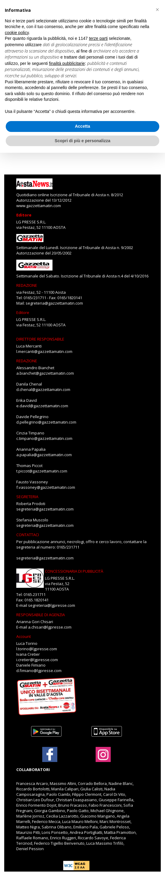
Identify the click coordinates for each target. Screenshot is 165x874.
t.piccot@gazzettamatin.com (41, 471)
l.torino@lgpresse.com (36, 648)
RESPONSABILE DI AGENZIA (40, 614)
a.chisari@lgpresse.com (49, 627)
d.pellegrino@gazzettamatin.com (46, 422)
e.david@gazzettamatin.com (42, 405)
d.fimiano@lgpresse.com (39, 670)
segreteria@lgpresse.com (51, 605)
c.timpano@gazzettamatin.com (44, 438)
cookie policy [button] (17, 32)
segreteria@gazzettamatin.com (54, 303)
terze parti (98, 38)
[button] (157, 9)
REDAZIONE (26, 285)
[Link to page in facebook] (50, 754)
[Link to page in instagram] (103, 759)
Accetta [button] (82, 126)
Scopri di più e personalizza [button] (82, 140)
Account (23, 636)
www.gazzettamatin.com (38, 205)
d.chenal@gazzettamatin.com (43, 389)
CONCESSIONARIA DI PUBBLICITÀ (74, 571)
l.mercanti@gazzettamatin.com (44, 351)
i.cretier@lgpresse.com (37, 659)
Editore (23, 215)
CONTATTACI (27, 534)
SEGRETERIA (27, 496)
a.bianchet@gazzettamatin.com (45, 373)
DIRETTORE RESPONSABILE (40, 339)
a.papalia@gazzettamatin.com (44, 454)
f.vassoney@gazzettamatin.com (45, 487)
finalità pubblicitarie (67, 63)
